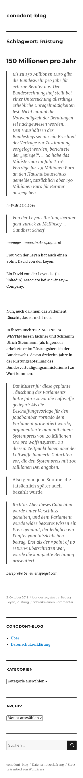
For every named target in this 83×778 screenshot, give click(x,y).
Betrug (66, 597)
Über (15, 638)
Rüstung (23, 602)
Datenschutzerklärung (30, 644)
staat (53, 597)
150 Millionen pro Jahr (41, 61)
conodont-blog (26, 15)
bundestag (40, 597)
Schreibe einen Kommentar (53, 602)
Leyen (10, 602)
